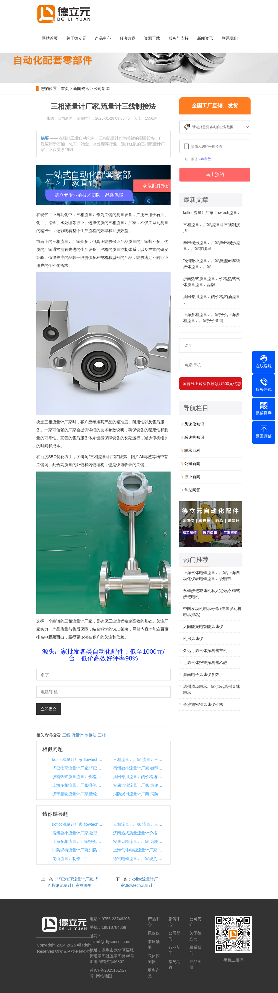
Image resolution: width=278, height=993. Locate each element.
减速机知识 (194, 437)
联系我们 (230, 38)
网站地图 (104, 976)
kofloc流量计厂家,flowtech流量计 (77, 759)
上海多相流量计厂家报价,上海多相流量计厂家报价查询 (77, 785)
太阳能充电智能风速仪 (203, 626)
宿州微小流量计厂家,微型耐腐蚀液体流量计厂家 (138, 768)
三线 (66, 735)
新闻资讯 (205, 38)
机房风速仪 (193, 638)
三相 (102, 735)
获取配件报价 (156, 185)
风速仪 (154, 933)
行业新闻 (192, 476)
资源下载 (152, 38)
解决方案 (127, 38)
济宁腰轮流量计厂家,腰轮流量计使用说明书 (77, 793)
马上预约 (215, 174)
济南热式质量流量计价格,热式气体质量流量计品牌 (77, 776)
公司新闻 (102, 88)
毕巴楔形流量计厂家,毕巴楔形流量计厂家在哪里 (77, 768)
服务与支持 (179, 38)
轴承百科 (192, 450)
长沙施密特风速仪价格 (203, 704)
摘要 (45, 138)
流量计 (77, 735)
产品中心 (103, 38)
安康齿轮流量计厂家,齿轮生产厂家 (138, 785)
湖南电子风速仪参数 (201, 674)
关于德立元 (76, 38)
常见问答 (192, 490)
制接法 (91, 735)
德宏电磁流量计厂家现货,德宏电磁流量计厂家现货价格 (138, 858)
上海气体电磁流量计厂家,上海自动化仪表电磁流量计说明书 (138, 850)
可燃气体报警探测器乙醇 (205, 662)
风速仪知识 (194, 424)
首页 (65, 88)
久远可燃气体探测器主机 (205, 650)
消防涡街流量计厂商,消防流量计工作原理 (138, 793)
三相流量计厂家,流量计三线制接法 (138, 759)
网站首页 (50, 38)
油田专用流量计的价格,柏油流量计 (138, 776)
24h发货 (205, 159)
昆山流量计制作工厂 (70, 858)
